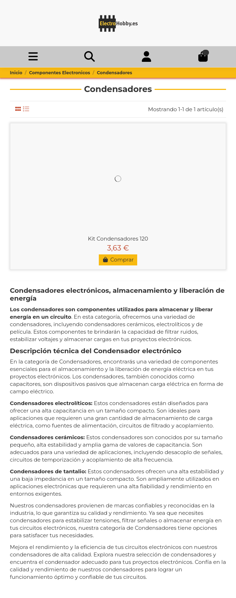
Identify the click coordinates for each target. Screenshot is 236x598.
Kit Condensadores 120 (118, 238)
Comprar (118, 259)
